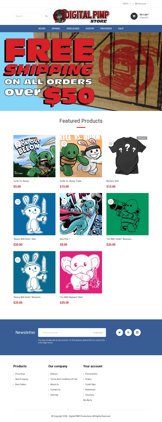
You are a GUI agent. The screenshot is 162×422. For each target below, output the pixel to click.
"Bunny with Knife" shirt (24, 239)
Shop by (90, 28)
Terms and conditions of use (62, 379)
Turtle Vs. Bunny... (21, 181)
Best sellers (19, 384)
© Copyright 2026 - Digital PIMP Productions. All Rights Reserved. (81, 416)
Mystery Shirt (112, 181)
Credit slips (89, 384)
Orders (87, 379)
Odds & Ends (73, 28)
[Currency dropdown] (127, 3)
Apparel (56, 28)
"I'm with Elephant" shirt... (72, 297)
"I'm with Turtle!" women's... (119, 239)
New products (20, 379)
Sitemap (53, 395)
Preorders (106, 28)
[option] (81, 71)
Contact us (54, 389)
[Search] (31, 16)
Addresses (89, 389)
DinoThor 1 (65, 239)
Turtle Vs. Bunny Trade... (71, 181)
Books (42, 28)
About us (53, 384)
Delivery (53, 374)
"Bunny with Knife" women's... (27, 297)
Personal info (90, 374)
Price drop (19, 374)
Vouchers (88, 395)
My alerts (87, 400)
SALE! (121, 28)
